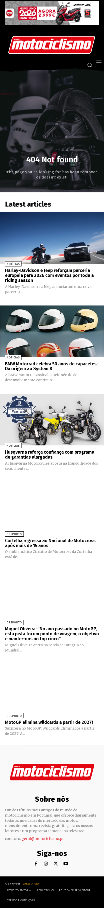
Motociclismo (31, 884)
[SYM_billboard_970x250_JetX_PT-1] (52, 24)
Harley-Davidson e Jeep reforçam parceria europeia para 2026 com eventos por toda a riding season (49, 275)
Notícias (13, 264)
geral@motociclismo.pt (43, 838)
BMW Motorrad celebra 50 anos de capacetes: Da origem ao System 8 (51, 366)
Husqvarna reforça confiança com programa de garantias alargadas (49, 454)
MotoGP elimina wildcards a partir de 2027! (49, 722)
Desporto (14, 534)
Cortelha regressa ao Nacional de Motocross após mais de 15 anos (50, 543)
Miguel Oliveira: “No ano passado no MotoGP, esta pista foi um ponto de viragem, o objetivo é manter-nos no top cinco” (52, 634)
